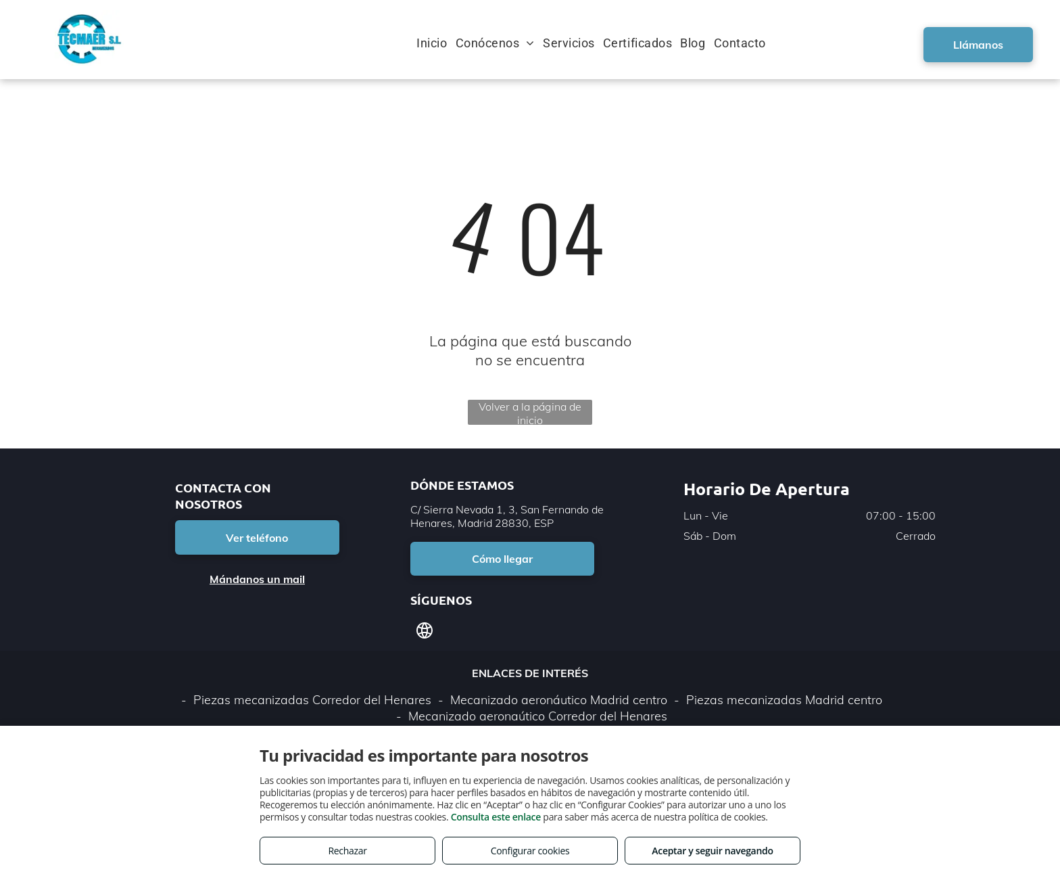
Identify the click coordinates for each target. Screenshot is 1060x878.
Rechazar (347, 850)
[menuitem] (435, 43)
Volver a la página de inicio (530, 412)
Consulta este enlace (496, 816)
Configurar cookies (530, 850)
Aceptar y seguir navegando (712, 850)
